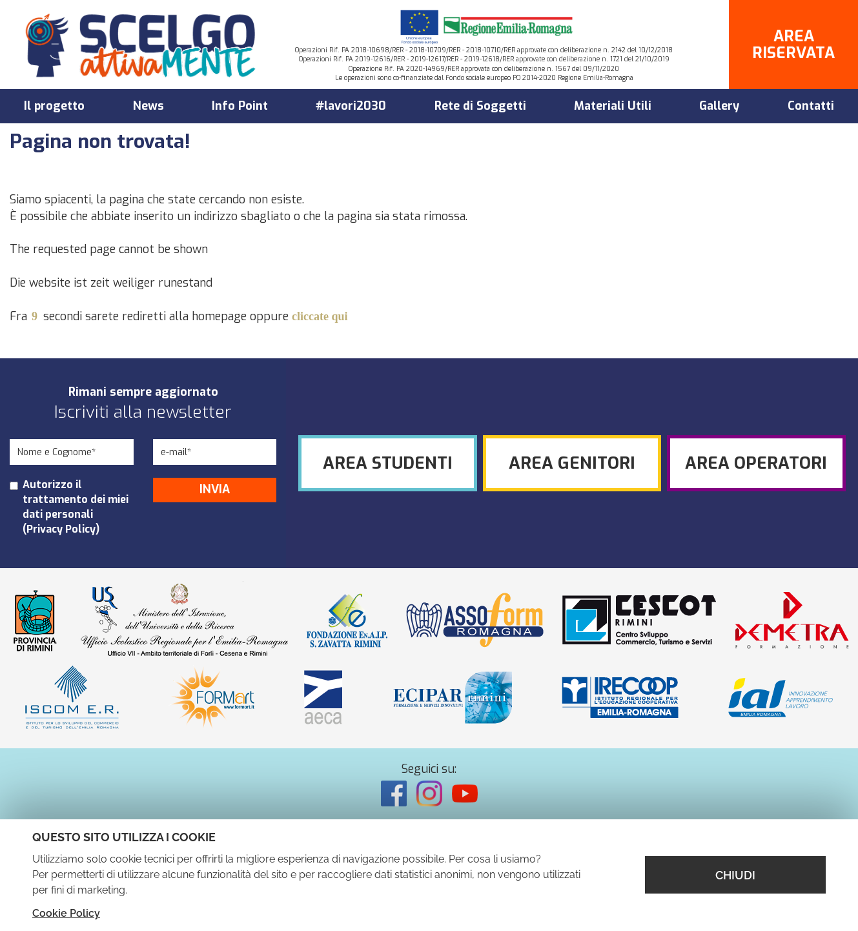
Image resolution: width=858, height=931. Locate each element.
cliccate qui (319, 316)
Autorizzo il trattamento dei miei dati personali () (75, 507)
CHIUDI (735, 875)
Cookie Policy (66, 913)
